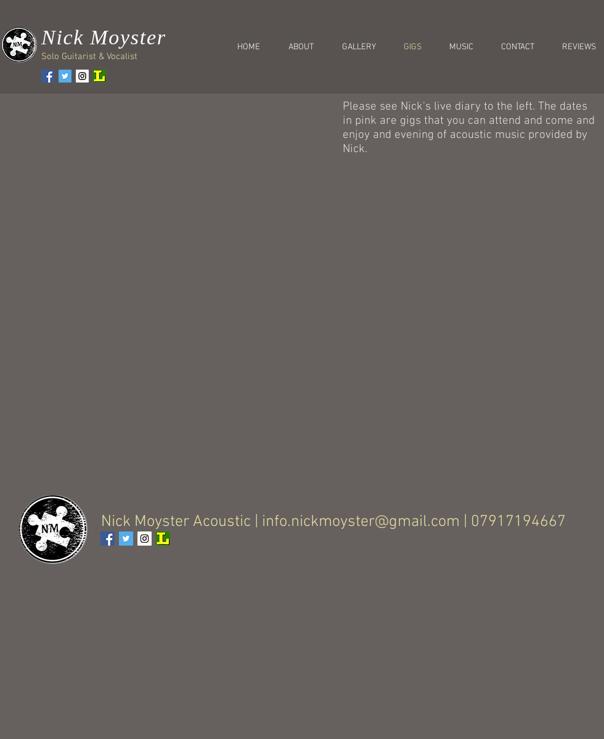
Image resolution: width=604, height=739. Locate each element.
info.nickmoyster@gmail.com (361, 521)
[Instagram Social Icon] (82, 76)
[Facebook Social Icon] (47, 76)
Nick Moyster (103, 37)
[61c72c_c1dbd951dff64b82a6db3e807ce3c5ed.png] (99, 76)
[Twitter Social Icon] (65, 76)
